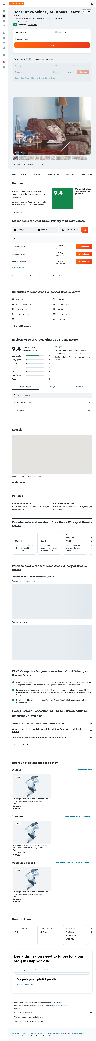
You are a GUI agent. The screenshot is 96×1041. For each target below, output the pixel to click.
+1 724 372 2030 (20, 21)
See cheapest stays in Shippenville (78, 816)
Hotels (24, 1033)
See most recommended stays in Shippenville (74, 862)
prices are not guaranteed (59, 1005)
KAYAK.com (15, 1033)
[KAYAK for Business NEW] (4, 48)
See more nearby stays (83, 769)
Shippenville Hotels (18, 1036)
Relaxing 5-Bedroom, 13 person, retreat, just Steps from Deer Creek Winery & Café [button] (30, 800)
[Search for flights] (4, 11)
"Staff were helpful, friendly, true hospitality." (72, 358)
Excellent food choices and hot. (71, 354)
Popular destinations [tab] (42, 970)
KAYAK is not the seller (53, 1012)
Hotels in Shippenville (25, 984)
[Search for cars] (4, 21)
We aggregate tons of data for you (53, 1016)
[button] (4, 3)
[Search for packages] (4, 26)
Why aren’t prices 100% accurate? (53, 1021)
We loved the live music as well (70, 350)
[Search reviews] (54, 395)
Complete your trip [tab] (23, 970)
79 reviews (32, 24)
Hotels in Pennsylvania (74, 1033)
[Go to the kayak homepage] (16, 3)
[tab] (25, 386)
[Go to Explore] (4, 38)
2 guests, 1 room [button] (22, 39)
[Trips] (4, 55)
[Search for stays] (4, 16)
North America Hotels (36, 1033)
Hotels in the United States (55, 1033)
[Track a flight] (4, 43)
